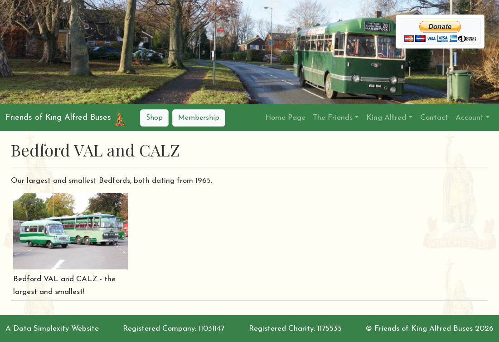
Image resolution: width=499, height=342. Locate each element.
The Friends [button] (333, 118)
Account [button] (469, 118)
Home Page (285, 118)
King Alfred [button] (386, 118)
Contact (434, 118)
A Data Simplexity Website (52, 328)
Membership (198, 118)
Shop (154, 118)
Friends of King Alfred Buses (58, 117)
